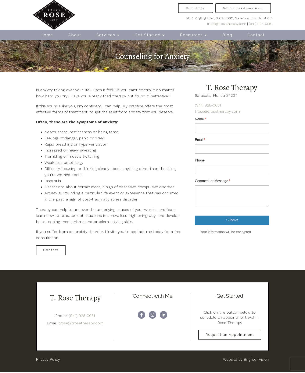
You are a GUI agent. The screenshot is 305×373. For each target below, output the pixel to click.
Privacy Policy (48, 360)
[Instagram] (152, 315)
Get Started (148, 35)
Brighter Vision (256, 360)
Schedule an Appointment (243, 8)
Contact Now (195, 8)
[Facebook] (141, 315)
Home (46, 35)
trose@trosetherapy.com (226, 24)
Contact (256, 35)
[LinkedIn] (163, 315)
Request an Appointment (229, 335)
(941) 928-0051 (260, 24)
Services (105, 35)
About (74, 35)
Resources (191, 35)
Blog (227, 35)
